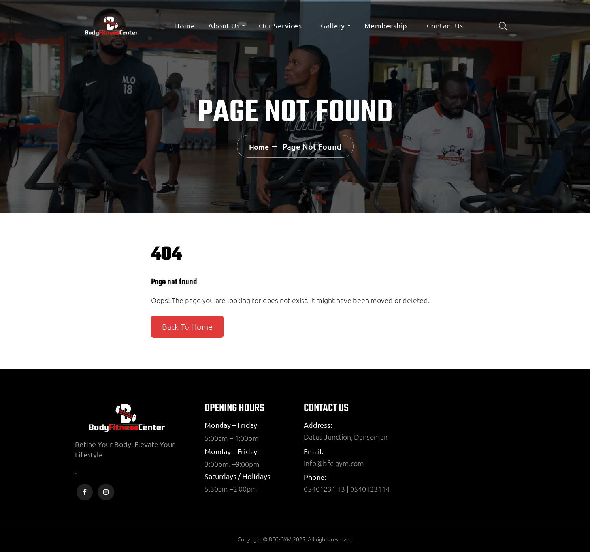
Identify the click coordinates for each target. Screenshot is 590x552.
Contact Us (445, 25)
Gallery (333, 25)
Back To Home (187, 326)
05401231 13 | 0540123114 (347, 488)
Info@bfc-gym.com (334, 463)
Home (184, 25)
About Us (223, 25)
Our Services (280, 25)
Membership (385, 25)
